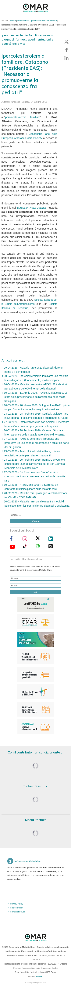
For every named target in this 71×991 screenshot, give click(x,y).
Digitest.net (40, 982)
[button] (66, 41)
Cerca (35, 521)
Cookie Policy (16, 908)
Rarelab (39, 976)
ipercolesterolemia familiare (22, 117)
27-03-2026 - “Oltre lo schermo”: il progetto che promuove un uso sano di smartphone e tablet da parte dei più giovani (36, 443)
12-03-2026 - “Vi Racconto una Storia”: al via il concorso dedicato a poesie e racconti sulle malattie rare (34, 476)
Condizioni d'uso (17, 912)
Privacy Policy (16, 904)
